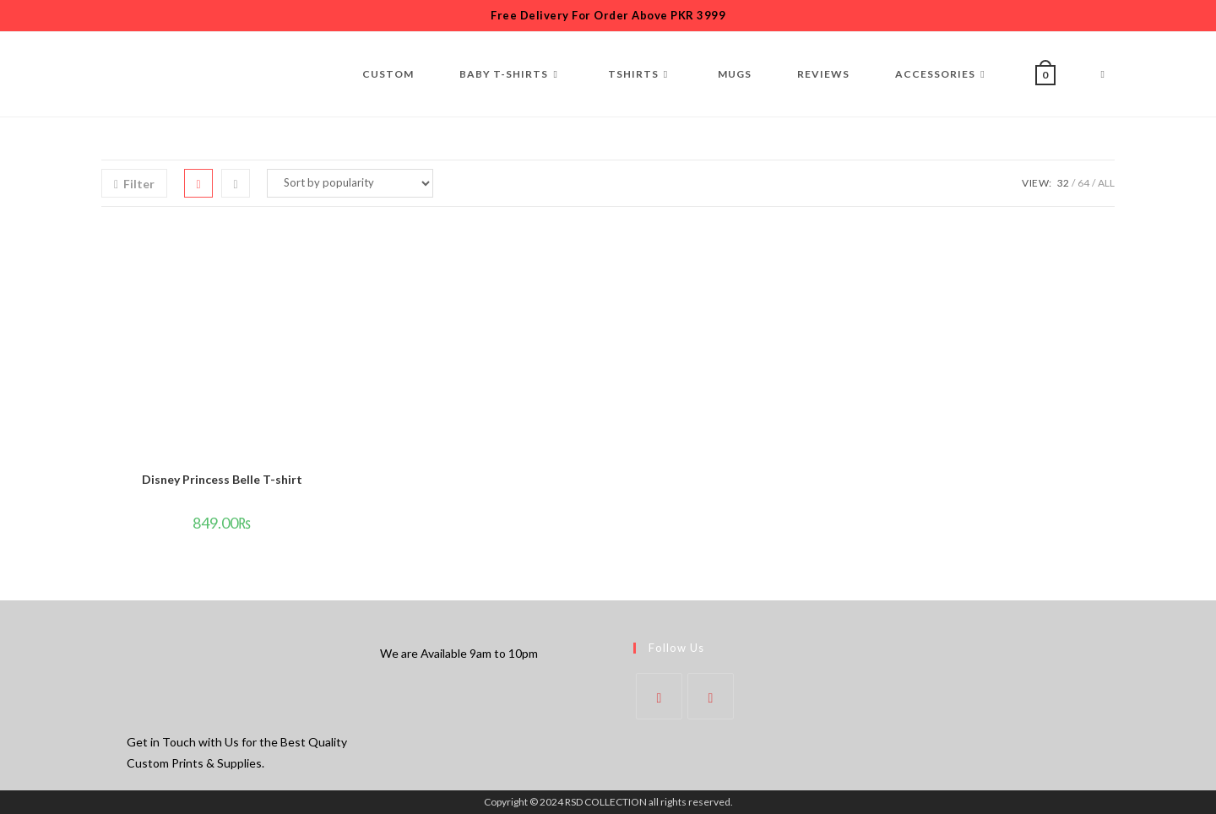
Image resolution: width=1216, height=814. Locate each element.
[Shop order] (350, 183)
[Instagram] (710, 696)
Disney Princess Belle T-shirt (222, 479)
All (1106, 182)
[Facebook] (659, 696)
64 (1083, 182)
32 (1063, 182)
